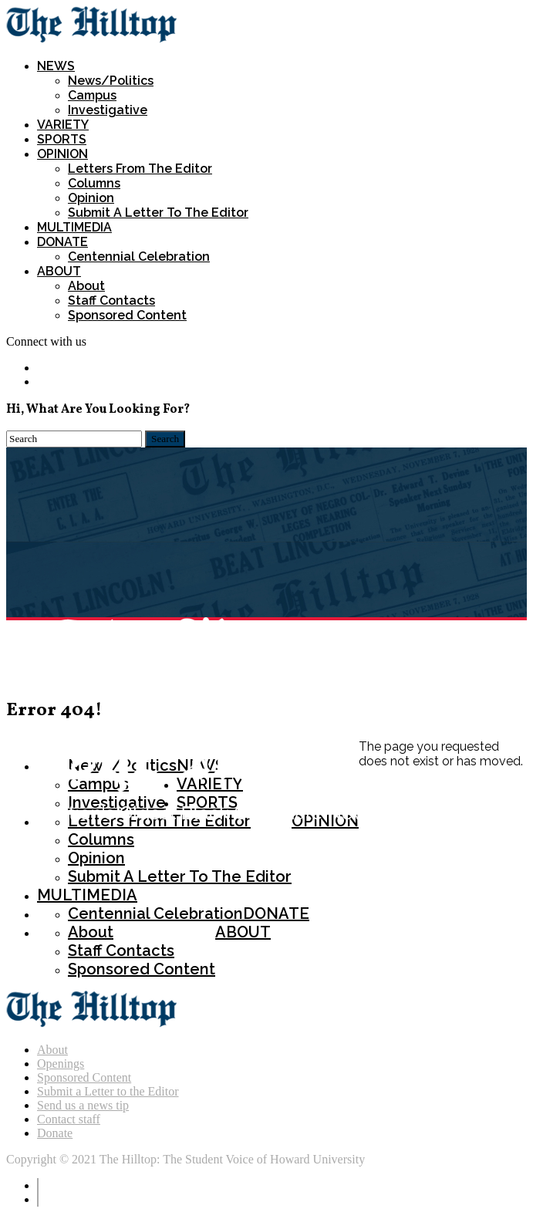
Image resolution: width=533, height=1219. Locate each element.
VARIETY (63, 124)
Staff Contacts (111, 300)
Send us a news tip (83, 1105)
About (86, 286)
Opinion (91, 198)
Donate (55, 1133)
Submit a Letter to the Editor (108, 1091)
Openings (60, 1063)
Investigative (107, 110)
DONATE (62, 242)
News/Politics (110, 80)
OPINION (62, 154)
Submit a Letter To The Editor (158, 212)
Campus (92, 95)
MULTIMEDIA (74, 227)
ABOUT (59, 271)
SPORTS (61, 139)
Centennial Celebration (139, 256)
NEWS (56, 66)
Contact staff (68, 1119)
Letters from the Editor (140, 168)
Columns (94, 183)
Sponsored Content (127, 315)
